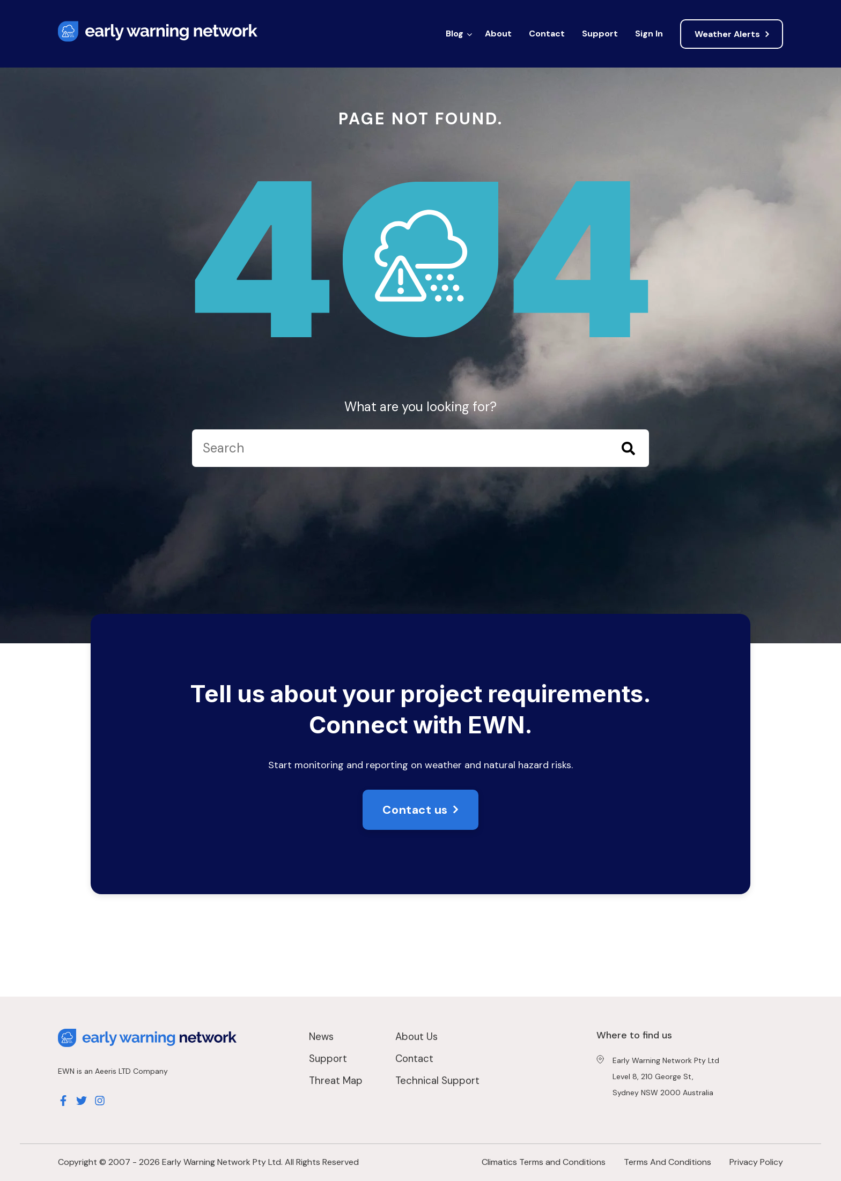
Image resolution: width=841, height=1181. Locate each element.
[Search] (420, 448)
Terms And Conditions (667, 1162)
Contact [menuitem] (547, 33)
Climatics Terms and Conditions (544, 1162)
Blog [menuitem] (454, 33)
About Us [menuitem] (416, 1036)
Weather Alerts (727, 34)
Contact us (415, 810)
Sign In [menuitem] (649, 33)
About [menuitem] (498, 33)
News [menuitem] (321, 1036)
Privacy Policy (756, 1162)
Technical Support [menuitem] (437, 1080)
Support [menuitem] (600, 33)
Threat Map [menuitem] (336, 1080)
